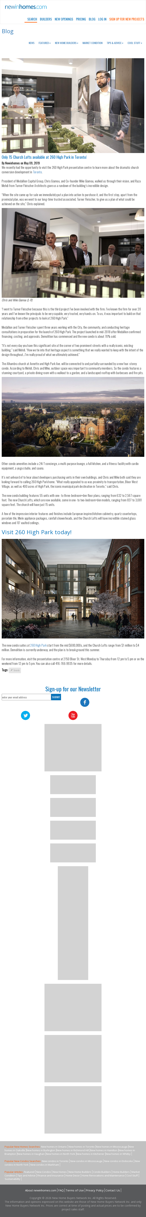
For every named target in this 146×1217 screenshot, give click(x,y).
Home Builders (121, 1172)
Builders (46, 19)
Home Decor (73, 1175)
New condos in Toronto (55, 1161)
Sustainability (12, 1179)
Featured (45, 43)
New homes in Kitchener (90, 1154)
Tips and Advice (26, 1175)
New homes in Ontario (54, 1146)
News (31, 43)
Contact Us (113, 1190)
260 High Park (38, 645)
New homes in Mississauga (111, 1146)
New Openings (64, 19)
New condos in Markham (44, 1164)
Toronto (37, 172)
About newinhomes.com (40, 1190)
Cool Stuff (135, 43)
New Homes (60, 1172)
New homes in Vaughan (31, 1154)
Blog (92, 19)
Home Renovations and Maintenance (103, 1175)
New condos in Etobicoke (118, 1161)
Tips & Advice (115, 43)
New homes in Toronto (82, 1146)
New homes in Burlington (40, 1150)
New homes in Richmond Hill (72, 1150)
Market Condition (92, 43)
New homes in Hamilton (103, 1150)
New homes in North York (60, 1154)
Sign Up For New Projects (126, 19)
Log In (102, 19)
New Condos (43, 1172)
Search (32, 19)
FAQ (61, 1190)
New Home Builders (66, 43)
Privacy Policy (95, 1190)
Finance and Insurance (50, 1175)
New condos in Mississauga (86, 1161)
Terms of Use (75, 1190)
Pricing (81, 19)
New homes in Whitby (118, 1154)
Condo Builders (102, 1172)
